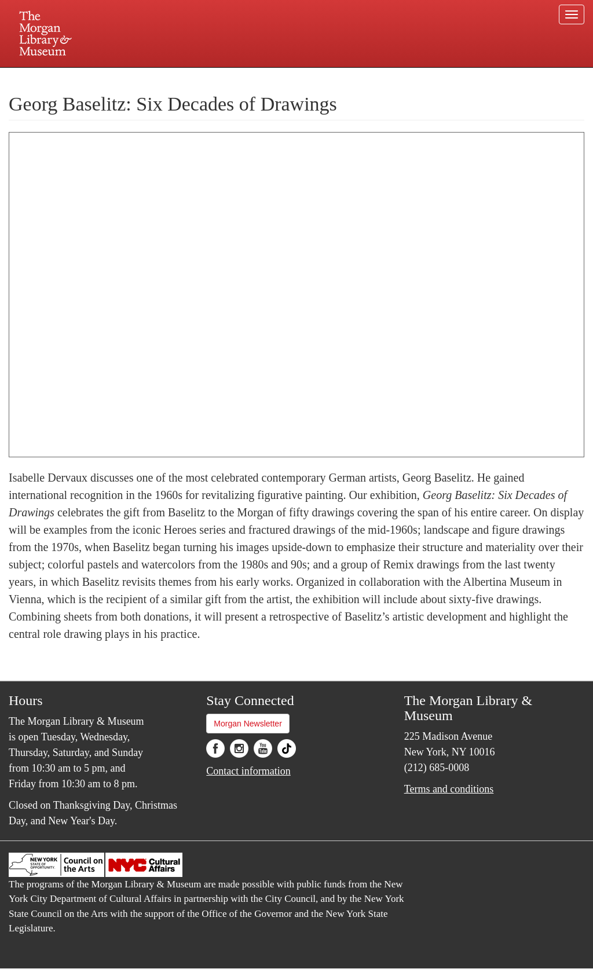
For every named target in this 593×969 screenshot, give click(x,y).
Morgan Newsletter (248, 723)
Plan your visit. (158, 77)
